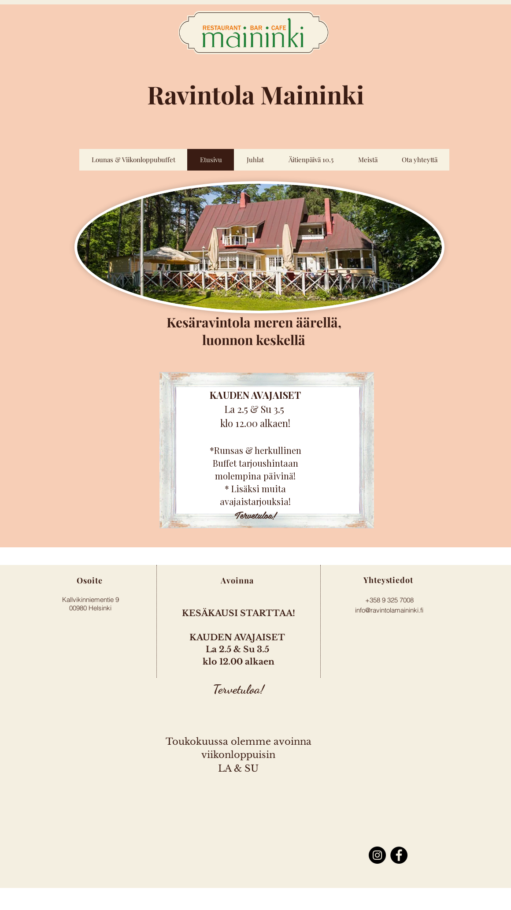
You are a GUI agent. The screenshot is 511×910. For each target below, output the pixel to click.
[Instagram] (377, 855)
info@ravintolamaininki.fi (389, 610)
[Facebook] (398, 855)
